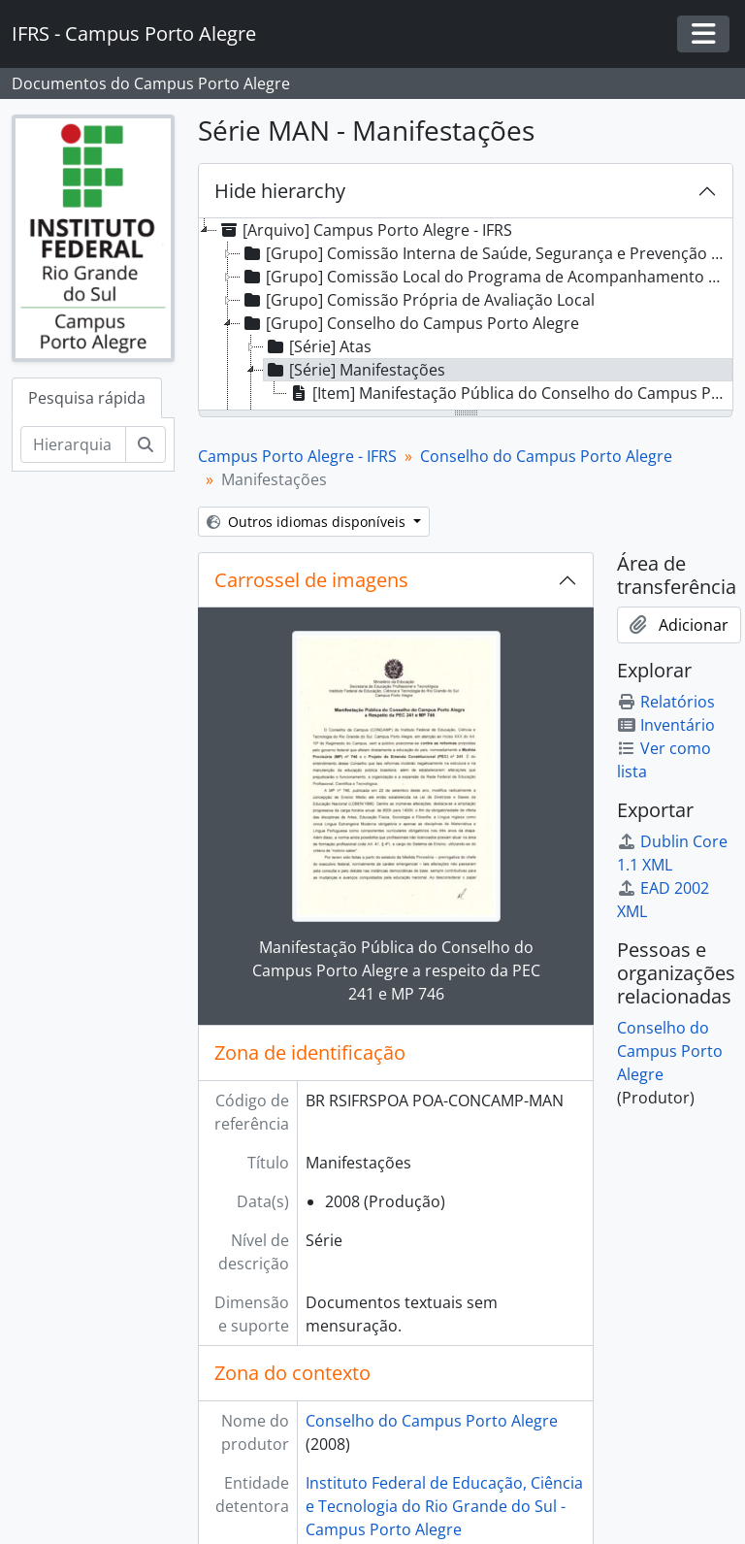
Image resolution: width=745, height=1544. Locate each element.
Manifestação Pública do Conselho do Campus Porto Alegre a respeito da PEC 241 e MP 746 (396, 970)
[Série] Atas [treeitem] (318, 346)
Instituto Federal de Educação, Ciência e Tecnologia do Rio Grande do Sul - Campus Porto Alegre (444, 1506)
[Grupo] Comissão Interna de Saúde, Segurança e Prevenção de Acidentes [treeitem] (486, 253)
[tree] (465, 315)
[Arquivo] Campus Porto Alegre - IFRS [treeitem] (364, 230)
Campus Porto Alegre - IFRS (297, 456)
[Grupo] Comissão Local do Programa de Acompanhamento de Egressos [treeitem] (486, 276)
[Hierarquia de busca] (73, 444)
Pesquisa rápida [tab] (87, 398)
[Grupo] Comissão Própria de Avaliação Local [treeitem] (418, 300)
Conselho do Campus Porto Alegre (546, 456)
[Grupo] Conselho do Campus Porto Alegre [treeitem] (410, 323)
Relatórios (666, 701)
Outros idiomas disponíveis (308, 521)
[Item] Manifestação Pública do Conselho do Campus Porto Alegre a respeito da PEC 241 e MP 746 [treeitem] (510, 393)
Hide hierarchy (279, 191)
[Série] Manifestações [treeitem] (354, 369)
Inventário (666, 725)
